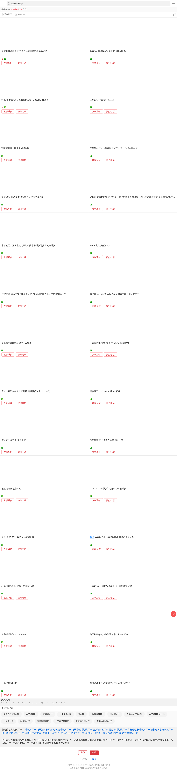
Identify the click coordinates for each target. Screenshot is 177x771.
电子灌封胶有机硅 (157, 714)
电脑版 (93, 759)
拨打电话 (22, 63)
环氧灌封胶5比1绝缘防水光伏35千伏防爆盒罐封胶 (113, 148)
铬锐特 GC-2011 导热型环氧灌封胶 (17, 537)
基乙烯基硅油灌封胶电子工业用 (16, 343)
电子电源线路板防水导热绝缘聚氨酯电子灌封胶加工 (114, 294)
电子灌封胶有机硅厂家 (13, 733)
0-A (2, 703)
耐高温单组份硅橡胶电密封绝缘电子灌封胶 (110, 683)
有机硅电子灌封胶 (134, 714)
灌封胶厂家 (30, 729)
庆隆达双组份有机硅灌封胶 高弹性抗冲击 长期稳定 (25, 391)
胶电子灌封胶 (65, 714)
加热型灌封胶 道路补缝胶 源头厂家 (106, 440)
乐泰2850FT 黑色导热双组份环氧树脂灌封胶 (111, 586)
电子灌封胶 (31, 714)
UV (53, 703)
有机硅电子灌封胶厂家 (139, 729)
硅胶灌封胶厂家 (113, 733)
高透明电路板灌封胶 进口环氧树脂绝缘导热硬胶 (24, 51)
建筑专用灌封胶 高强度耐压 (14, 440)
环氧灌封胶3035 (9, 683)
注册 (94, 752)
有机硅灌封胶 (43, 721)
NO (36, 703)
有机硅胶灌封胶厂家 (74, 733)
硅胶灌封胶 (25, 721)
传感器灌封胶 (97, 714)
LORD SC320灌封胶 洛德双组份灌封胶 (108, 488)
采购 (173, 614)
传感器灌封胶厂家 (118, 729)
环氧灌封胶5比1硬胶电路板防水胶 (17, 586)
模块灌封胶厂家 (100, 729)
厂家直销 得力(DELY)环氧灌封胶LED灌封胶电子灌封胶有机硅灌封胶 (33, 294)
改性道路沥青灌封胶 (11, 488)
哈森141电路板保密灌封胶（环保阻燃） (109, 51)
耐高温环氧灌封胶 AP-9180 (14, 634)
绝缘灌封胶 (8, 721)
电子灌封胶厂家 (44, 729)
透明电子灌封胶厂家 (95, 733)
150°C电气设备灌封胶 (100, 245)
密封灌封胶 (48, 714)
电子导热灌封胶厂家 (82, 729)
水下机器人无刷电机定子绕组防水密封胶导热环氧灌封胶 (28, 245)
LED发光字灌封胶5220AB (102, 100)
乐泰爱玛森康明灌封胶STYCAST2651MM (109, 343)
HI (22, 703)
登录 (83, 752)
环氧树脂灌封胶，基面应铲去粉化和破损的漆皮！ (25, 100)
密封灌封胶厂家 (130, 733)
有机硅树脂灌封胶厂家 (162, 729)
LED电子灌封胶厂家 (35, 733)
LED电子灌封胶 (62, 721)
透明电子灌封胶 (83, 721)
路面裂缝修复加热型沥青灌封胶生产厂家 (109, 634)
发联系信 (8, 63)
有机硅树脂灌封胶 (104, 721)
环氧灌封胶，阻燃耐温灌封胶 (15, 148)
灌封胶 (81, 714)
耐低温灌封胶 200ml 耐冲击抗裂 (105, 391)
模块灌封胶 (115, 714)
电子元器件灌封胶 (11, 714)
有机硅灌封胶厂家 (62, 729)
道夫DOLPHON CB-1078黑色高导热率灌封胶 (22, 197)
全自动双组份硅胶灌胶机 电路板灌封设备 (114, 537)
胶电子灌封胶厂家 (54, 733)
